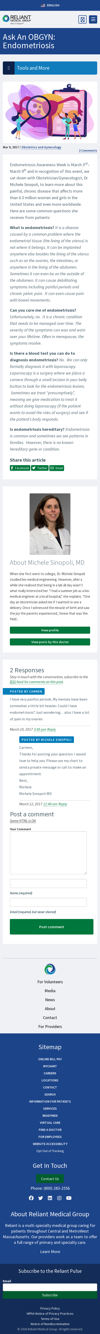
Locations (50, 1080)
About (50, 1008)
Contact (50, 1017)
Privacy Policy (50, 1308)
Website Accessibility (50, 1144)
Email (33, 912)
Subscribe (50, 1295)
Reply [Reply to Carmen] (51, 729)
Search (50, 1094)
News (50, 999)
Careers (50, 1073)
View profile (50, 630)
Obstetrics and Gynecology (41, 147)
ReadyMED (50, 1115)
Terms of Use (50, 1319)
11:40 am (50, 804)
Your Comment (20, 829)
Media (50, 990)
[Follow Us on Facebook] (31, 1198)
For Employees (50, 1137)
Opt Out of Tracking (50, 1151)
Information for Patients (50, 1101)
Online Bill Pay (50, 1059)
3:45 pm (40, 729)
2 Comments (88, 150)
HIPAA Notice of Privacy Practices (50, 1313)
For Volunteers (50, 981)
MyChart (50, 1066)
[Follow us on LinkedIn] (50, 1198)
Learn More (50, 1251)
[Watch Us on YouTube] (68, 1198)
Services (50, 1108)
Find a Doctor (50, 1130)
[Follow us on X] (40, 1198)
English (50, 5)
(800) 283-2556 (57, 1188)
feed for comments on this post (36, 681)
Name (21, 893)
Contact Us (50, 1178)
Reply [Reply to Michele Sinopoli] (62, 804)
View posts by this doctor (50, 642)
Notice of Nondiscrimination (50, 1324)
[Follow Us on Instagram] (59, 1198)
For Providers (50, 1026)
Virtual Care (50, 1122)
